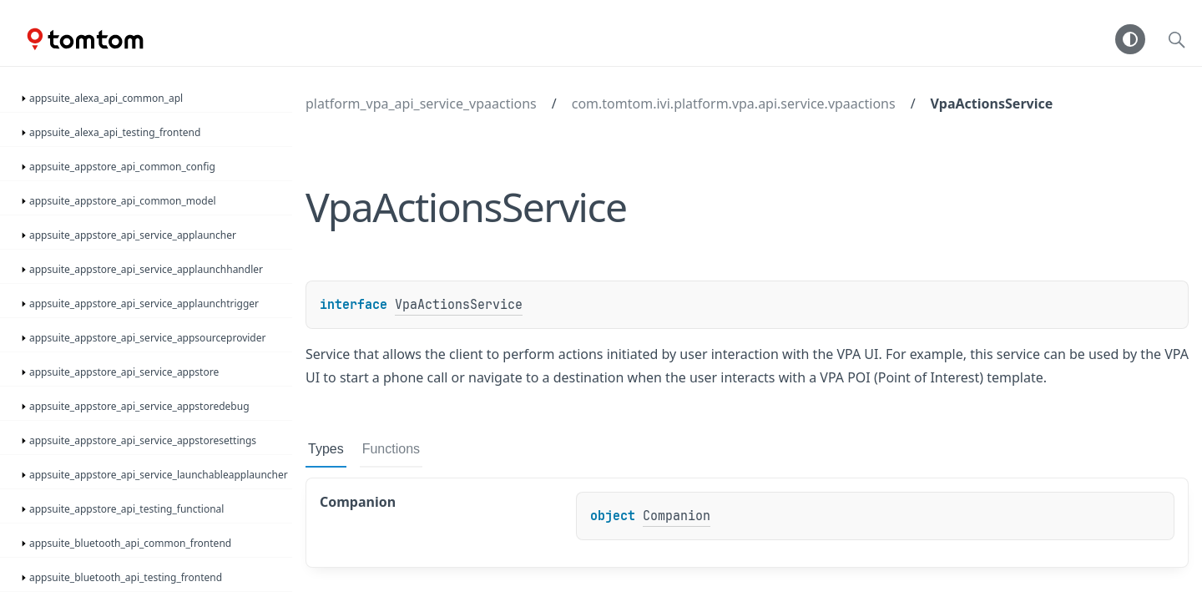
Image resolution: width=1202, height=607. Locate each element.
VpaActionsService (992, 103)
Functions (391, 449)
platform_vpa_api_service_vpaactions (421, 103)
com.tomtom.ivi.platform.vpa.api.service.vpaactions (734, 103)
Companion (676, 516)
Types (326, 449)
